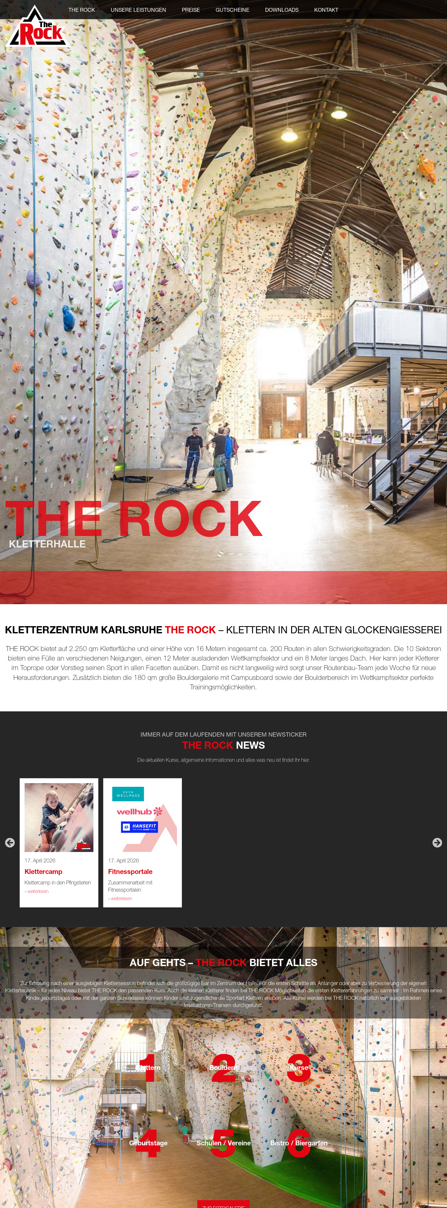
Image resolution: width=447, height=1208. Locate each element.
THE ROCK (81, 10)
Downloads (282, 10)
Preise (191, 10)
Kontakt (326, 10)
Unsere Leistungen (138, 10)
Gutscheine (232, 10)
